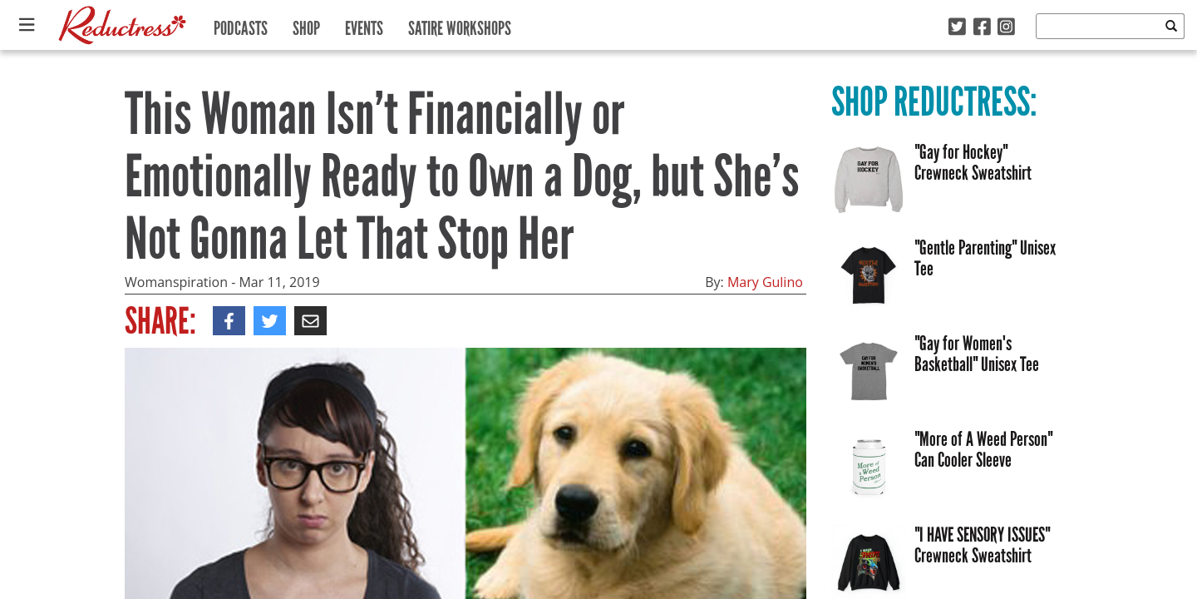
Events (364, 24)
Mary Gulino (765, 282)
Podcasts (241, 24)
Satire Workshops (459, 24)
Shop (306, 24)
